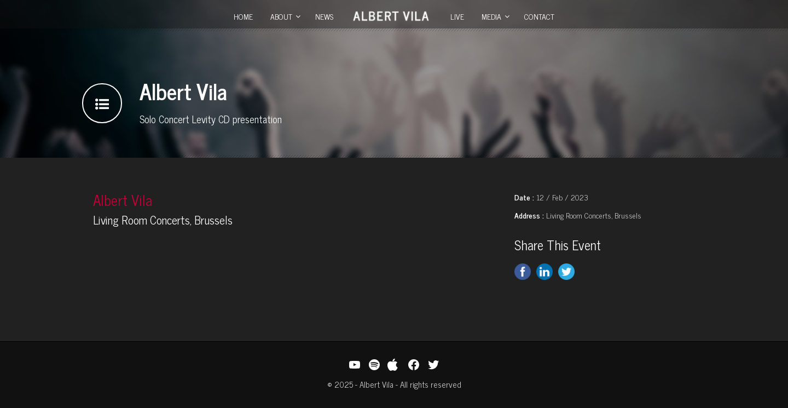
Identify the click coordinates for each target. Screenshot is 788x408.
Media (491, 16)
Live (457, 16)
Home (243, 16)
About (281, 16)
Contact (539, 16)
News (324, 16)
